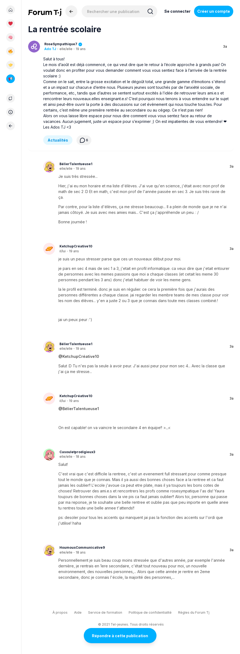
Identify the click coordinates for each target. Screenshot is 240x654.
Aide (78, 612)
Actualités (58, 140)
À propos (60, 612)
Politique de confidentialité (150, 612)
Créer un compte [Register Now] (213, 11)
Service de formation (105, 612)
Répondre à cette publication (120, 635)
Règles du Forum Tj (193, 612)
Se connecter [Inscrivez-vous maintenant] (177, 11)
